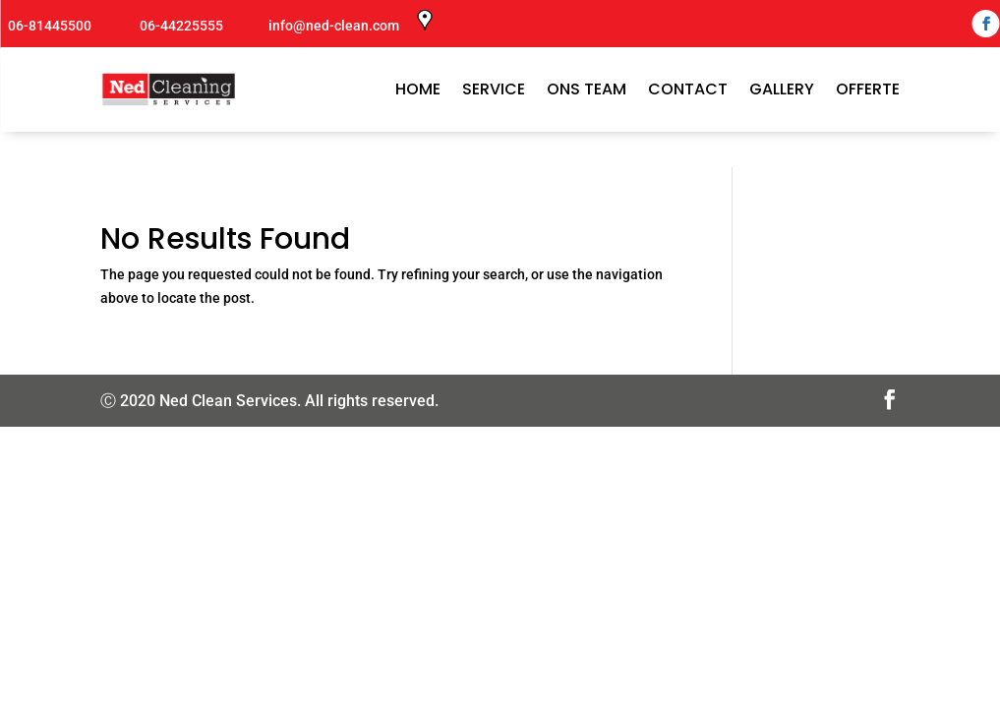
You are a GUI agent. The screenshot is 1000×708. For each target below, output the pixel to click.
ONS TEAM (586, 89)
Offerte (868, 89)
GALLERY (781, 89)
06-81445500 (48, 25)
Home (418, 89)
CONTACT (688, 89)
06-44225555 (180, 25)
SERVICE (493, 89)
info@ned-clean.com (333, 25)
